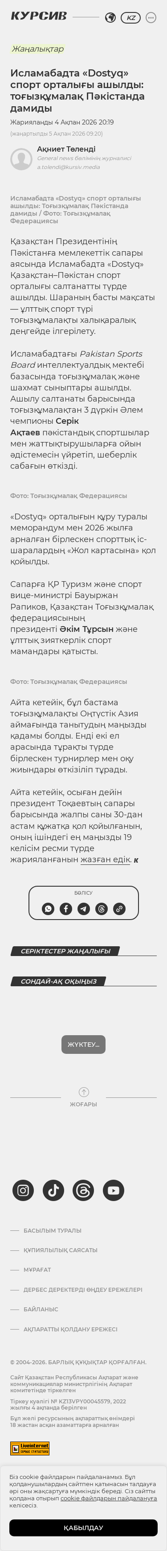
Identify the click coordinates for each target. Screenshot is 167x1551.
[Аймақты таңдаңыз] (110, 18)
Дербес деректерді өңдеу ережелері (83, 1260)
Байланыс (41, 1279)
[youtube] (113, 1160)
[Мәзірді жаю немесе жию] (151, 18)
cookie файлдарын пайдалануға (109, 1498)
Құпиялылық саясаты (61, 1220)
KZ (130, 18)
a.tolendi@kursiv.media (68, 167)
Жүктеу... (83, 1014)
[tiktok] (53, 1160)
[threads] (83, 1160)
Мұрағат (37, 1240)
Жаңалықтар (37, 49)
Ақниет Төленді (66, 149)
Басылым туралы (52, 1200)
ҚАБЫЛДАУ (83, 1528)
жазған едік (105, 859)
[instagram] (23, 1160)
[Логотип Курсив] (38, 15)
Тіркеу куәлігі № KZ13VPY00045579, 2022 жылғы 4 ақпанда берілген (68, 1374)
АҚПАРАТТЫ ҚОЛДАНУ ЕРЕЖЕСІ (71, 1299)
